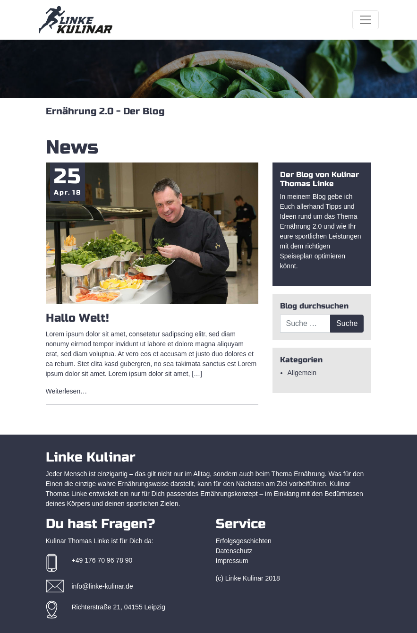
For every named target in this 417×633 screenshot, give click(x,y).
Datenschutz (234, 551)
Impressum (232, 561)
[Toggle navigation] (365, 19)
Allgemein (302, 372)
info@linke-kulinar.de (102, 586)
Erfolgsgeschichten (244, 541)
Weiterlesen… (66, 391)
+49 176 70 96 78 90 (102, 560)
